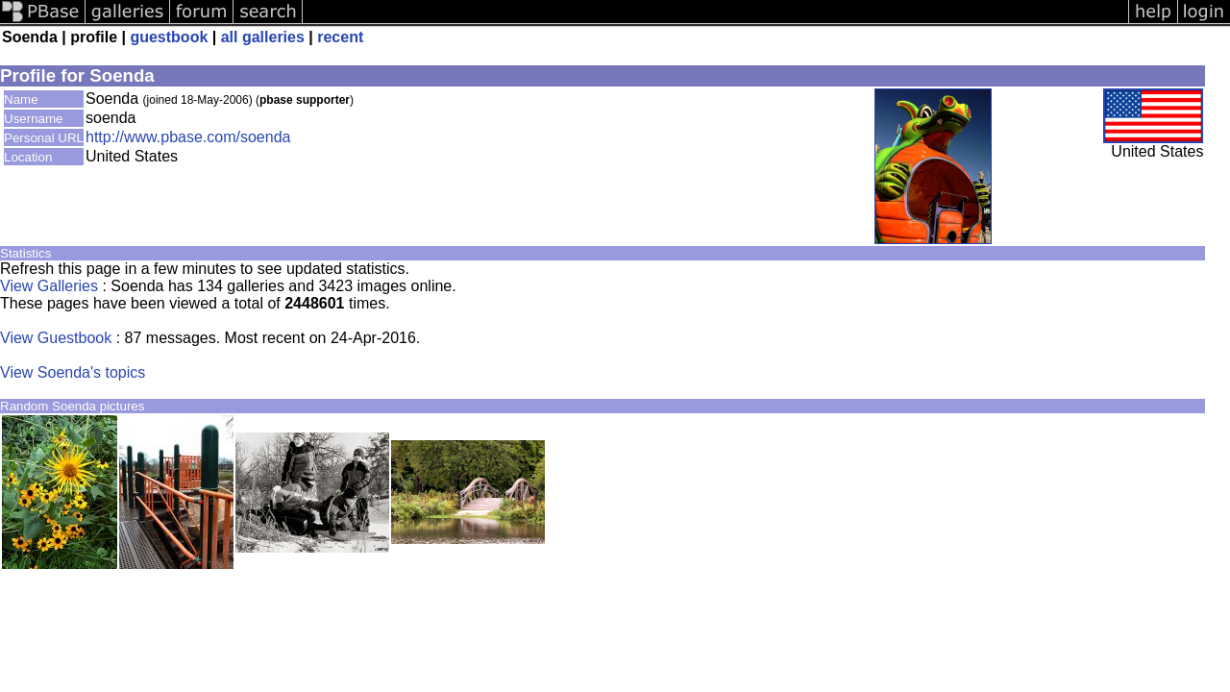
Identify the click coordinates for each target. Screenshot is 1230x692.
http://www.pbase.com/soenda (188, 137)
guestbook (169, 37)
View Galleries (49, 286)
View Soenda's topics (72, 372)
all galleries (263, 37)
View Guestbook (55, 338)
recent (340, 37)
